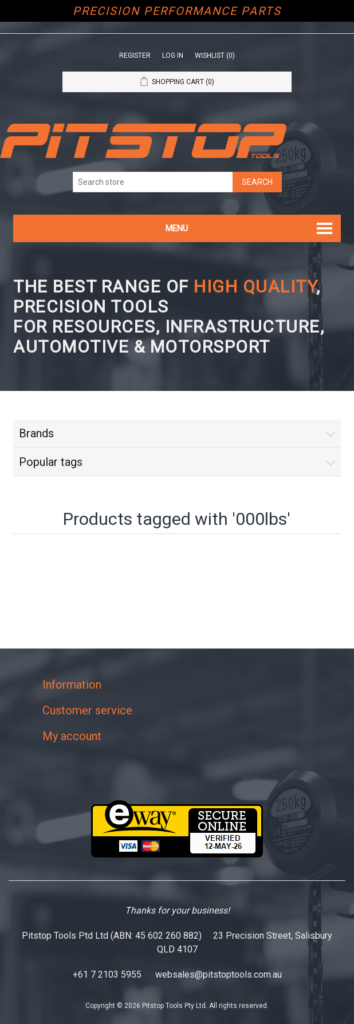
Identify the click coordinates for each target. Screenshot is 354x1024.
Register (135, 56)
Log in (172, 56)
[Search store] (153, 182)
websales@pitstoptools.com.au (218, 974)
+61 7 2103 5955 (107, 974)
